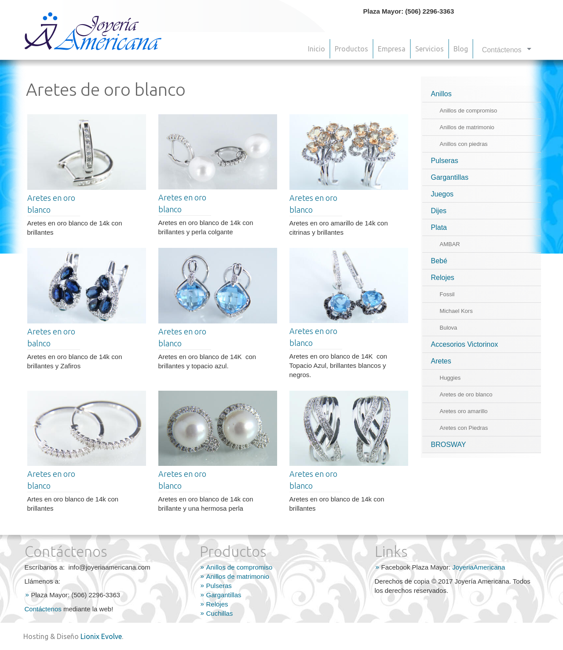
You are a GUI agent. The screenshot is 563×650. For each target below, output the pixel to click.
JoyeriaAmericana (478, 567)
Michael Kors (456, 311)
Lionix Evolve (101, 636)
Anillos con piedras (464, 144)
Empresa (392, 49)
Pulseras (444, 160)
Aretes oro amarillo (464, 411)
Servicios (429, 49)
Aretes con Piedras (464, 428)
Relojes (442, 277)
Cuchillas (219, 613)
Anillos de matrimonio (467, 127)
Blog (460, 49)
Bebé (439, 261)
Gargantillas (449, 177)
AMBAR (450, 244)
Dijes (439, 210)
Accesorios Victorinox (464, 344)
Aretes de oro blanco (466, 394)
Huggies (450, 377)
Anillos (441, 94)
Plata (439, 227)
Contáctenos (43, 609)
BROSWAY (448, 444)
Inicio (316, 49)
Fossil (447, 294)
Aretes (441, 361)
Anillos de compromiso (468, 110)
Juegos (442, 194)
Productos (351, 49)
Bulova (448, 327)
